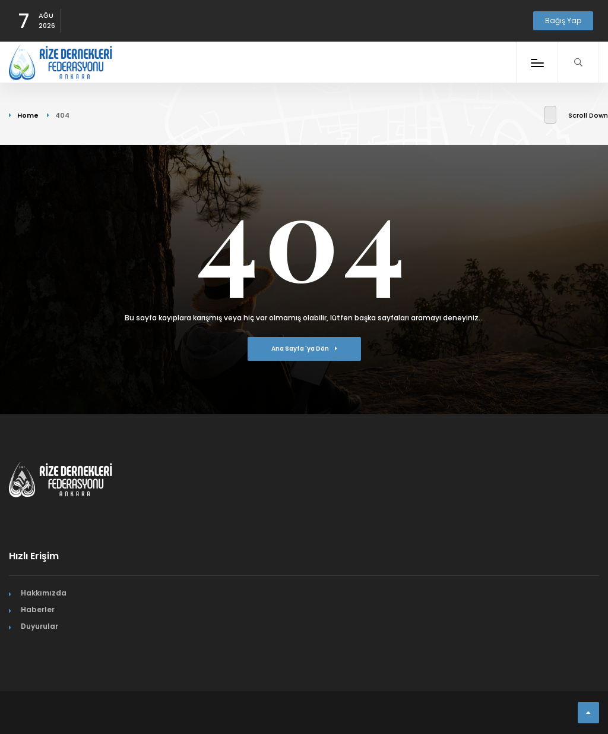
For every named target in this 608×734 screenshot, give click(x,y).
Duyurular (39, 626)
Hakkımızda (43, 593)
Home (28, 115)
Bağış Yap (563, 20)
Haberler (38, 609)
